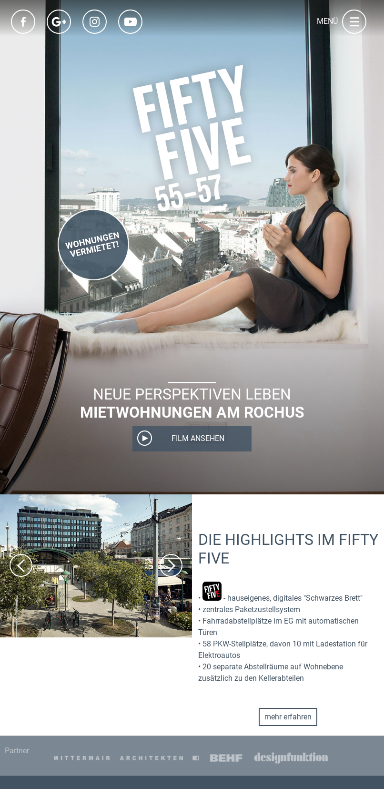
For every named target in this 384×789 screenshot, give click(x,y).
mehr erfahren (288, 716)
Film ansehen (198, 438)
